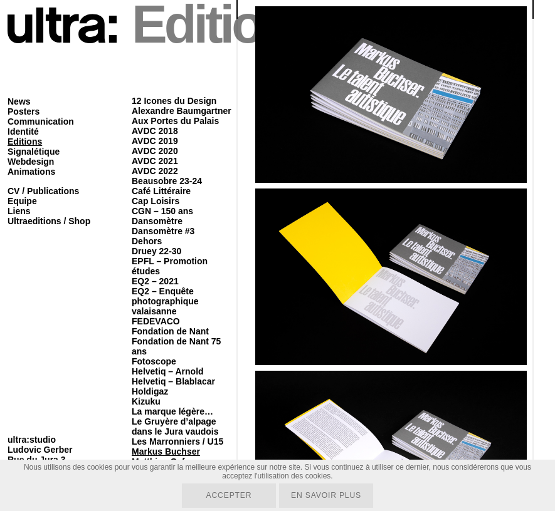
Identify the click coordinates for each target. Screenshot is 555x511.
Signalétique (34, 152)
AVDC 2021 (155, 161)
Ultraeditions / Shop (49, 221)
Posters (24, 111)
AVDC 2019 (155, 141)
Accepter (228, 495)
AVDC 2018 (155, 131)
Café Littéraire (161, 191)
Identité (23, 131)
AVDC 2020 (155, 151)
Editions (25, 142)
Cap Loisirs (155, 201)
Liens (19, 211)
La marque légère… (172, 411)
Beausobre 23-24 (167, 181)
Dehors (147, 241)
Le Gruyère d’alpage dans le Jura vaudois (175, 426)
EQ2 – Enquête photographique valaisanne (165, 301)
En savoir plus (326, 495)
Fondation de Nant (170, 331)
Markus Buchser (166, 451)
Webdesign (31, 162)
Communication (41, 121)
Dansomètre (157, 221)
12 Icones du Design (174, 101)
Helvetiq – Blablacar (173, 381)
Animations (31, 172)
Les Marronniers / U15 (177, 441)
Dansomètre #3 (163, 231)
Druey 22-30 (156, 251)
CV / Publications (43, 191)
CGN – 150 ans (162, 211)
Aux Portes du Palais (175, 121)
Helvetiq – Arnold (168, 371)
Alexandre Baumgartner (181, 111)
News (19, 101)
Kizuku (146, 401)
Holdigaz (150, 391)
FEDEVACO (156, 321)
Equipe (22, 201)
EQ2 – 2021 (155, 281)
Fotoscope (154, 361)
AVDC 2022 (155, 171)
